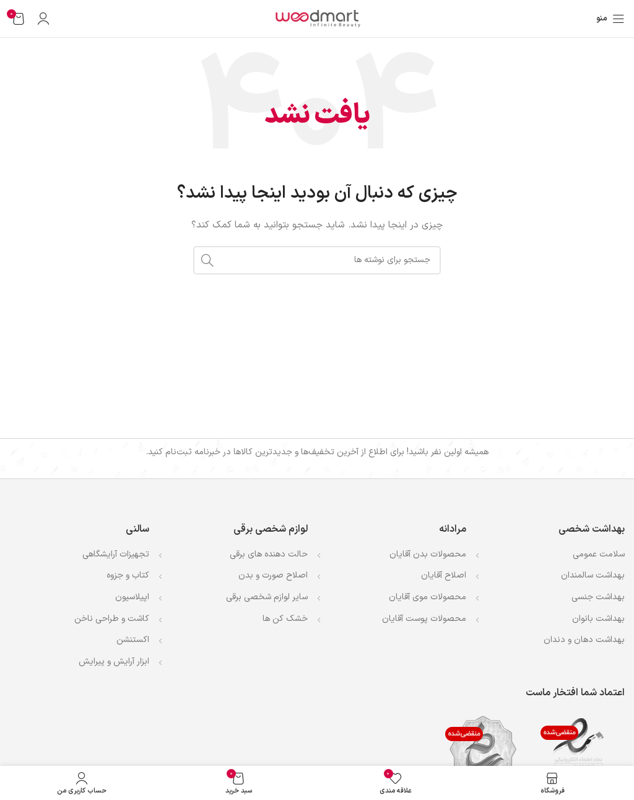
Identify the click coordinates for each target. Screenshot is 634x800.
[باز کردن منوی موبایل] (610, 18)
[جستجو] (317, 260)
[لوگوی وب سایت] (317, 18)
